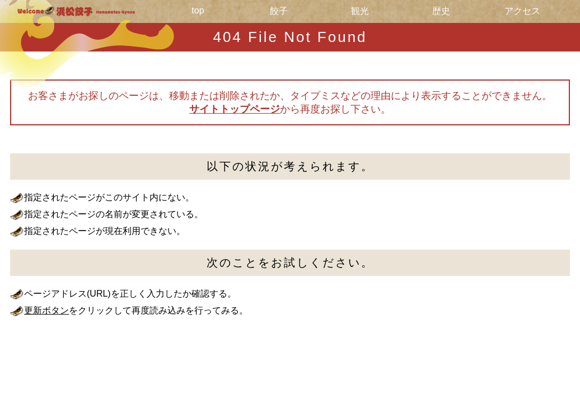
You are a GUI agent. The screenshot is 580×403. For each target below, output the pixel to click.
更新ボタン (46, 310)
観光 (360, 11)
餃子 (279, 11)
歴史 (441, 11)
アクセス (522, 11)
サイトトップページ (234, 109)
